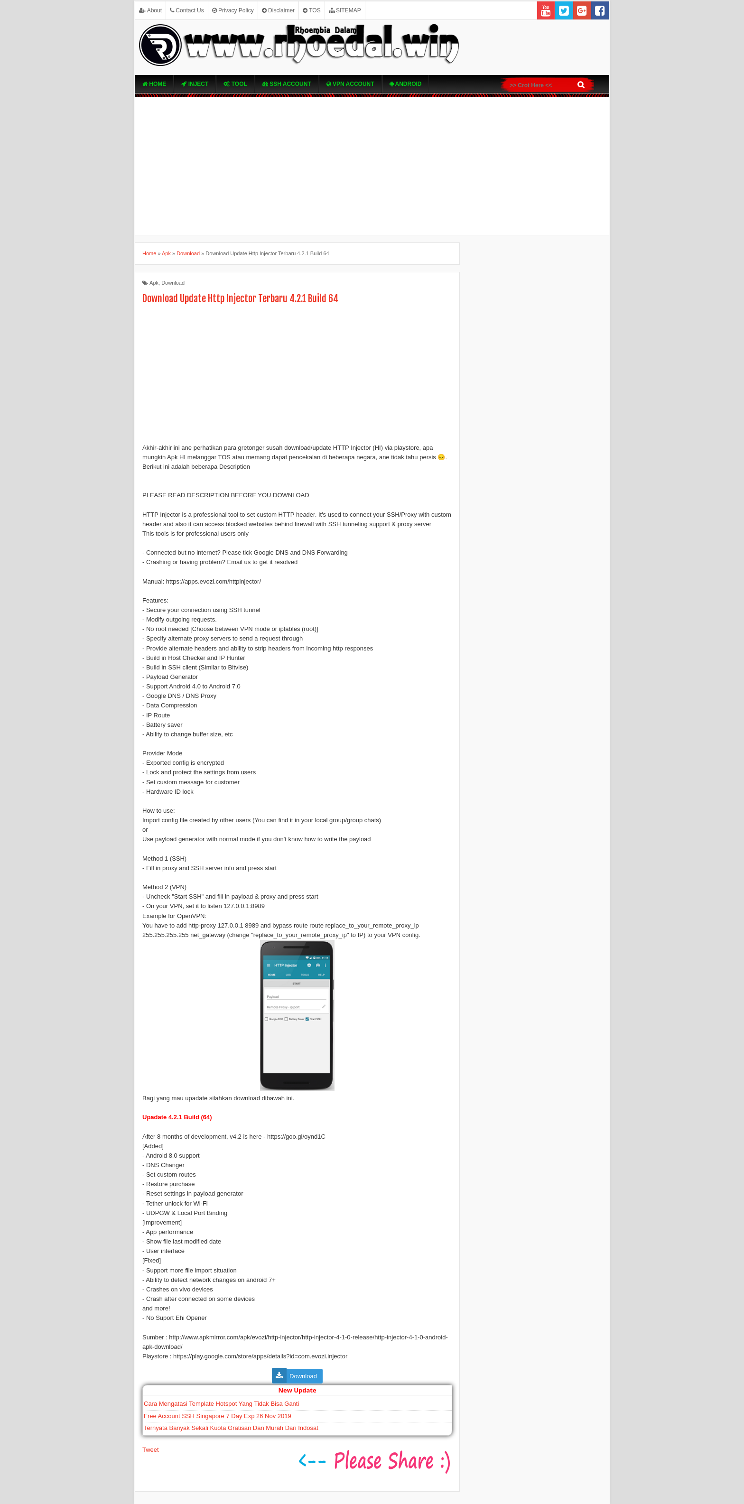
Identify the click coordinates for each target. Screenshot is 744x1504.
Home (154, 84)
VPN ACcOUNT (350, 84)
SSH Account (286, 84)
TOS (312, 10)
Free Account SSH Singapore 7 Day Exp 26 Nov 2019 (217, 1416)
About (150, 10)
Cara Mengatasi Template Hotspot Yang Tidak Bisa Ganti (221, 1403)
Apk (153, 283)
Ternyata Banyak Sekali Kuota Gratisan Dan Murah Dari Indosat (231, 1427)
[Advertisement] (372, 166)
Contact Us (187, 10)
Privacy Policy (233, 10)
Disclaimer (278, 10)
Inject (194, 84)
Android (406, 84)
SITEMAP (345, 10)
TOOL (235, 84)
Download (173, 283)
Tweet (150, 1449)
